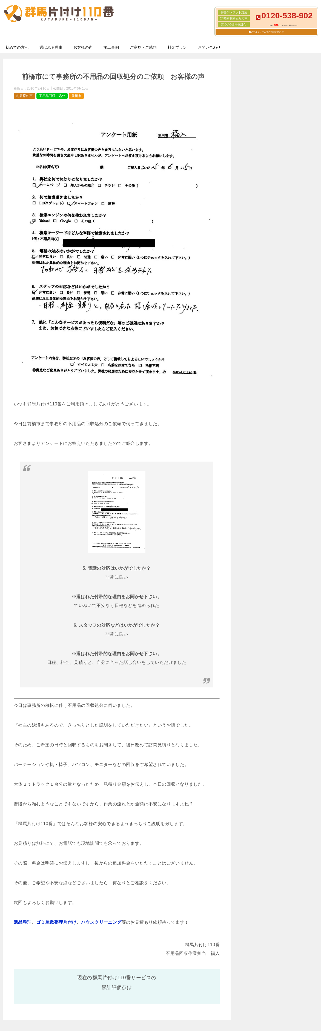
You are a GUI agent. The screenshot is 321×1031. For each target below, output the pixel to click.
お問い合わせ (209, 47)
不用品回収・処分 (52, 96)
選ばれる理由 (50, 47)
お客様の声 (83, 47)
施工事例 (111, 47)
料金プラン (177, 47)
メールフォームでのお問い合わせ (267, 32)
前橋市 (76, 96)
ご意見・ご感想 (143, 47)
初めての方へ (16, 47)
